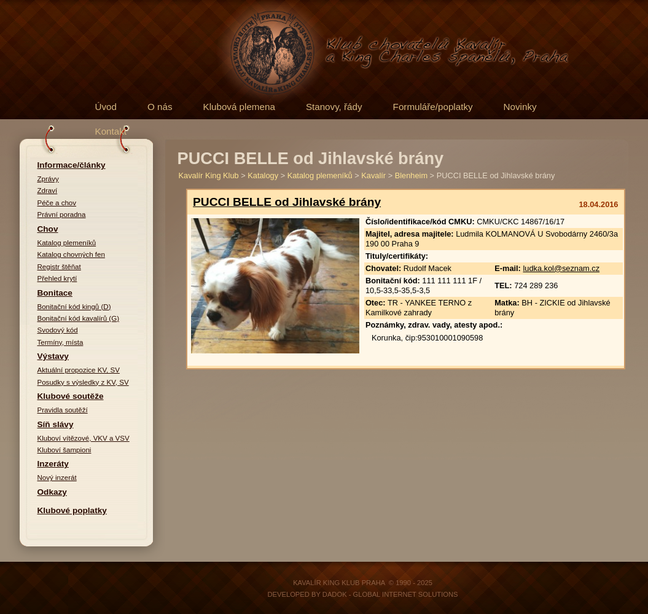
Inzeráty (53, 463)
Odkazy (52, 492)
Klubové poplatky (72, 510)
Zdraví (47, 190)
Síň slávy (55, 424)
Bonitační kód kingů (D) (74, 306)
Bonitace (54, 292)
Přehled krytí (57, 278)
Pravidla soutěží (62, 410)
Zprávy (48, 179)
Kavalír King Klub (209, 175)
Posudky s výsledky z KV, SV (83, 382)
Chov (47, 229)
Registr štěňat (59, 266)
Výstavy (53, 356)
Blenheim (411, 175)
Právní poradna (61, 214)
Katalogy (263, 175)
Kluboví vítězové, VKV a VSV (83, 438)
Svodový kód (57, 330)
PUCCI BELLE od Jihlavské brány (287, 201)
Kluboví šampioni (64, 450)
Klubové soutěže (70, 396)
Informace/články (71, 165)
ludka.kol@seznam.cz (561, 268)
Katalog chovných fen (71, 254)
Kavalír (373, 175)
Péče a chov (57, 203)
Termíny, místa (60, 342)
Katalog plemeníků (66, 242)
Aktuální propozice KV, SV (78, 370)
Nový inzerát (57, 477)
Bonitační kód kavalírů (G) (78, 318)
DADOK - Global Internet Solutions (390, 594)
